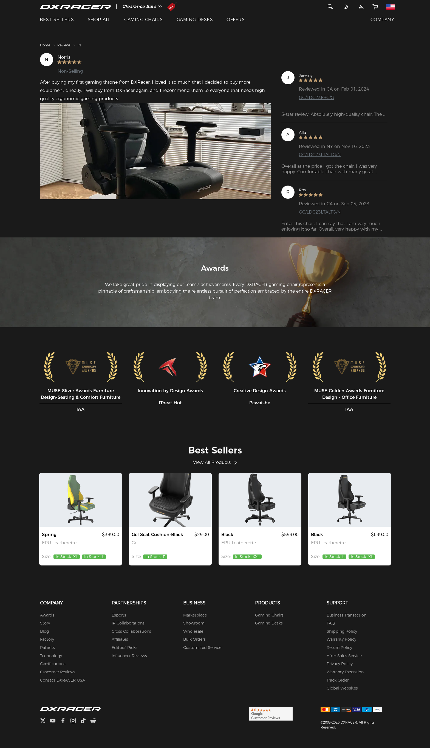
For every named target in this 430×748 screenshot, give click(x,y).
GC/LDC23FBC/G (316, 97)
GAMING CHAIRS (143, 19)
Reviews (63, 45)
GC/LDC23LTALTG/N (320, 154)
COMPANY (382, 19)
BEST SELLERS (57, 19)
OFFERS (236, 19)
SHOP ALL (99, 19)
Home (45, 45)
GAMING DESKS (195, 19)
